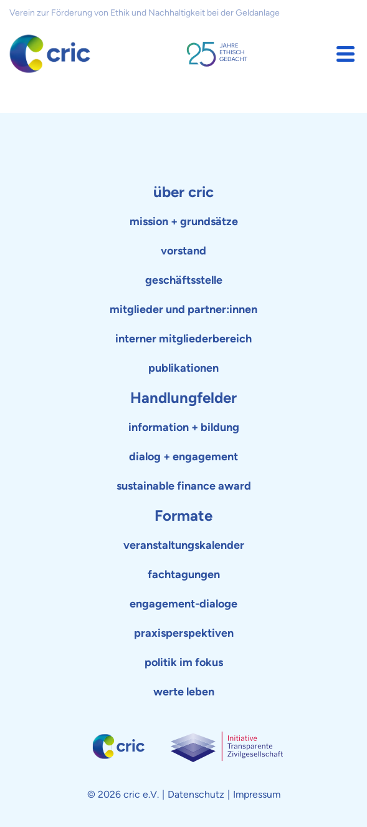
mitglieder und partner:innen (183, 309)
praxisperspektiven (184, 633)
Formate (183, 515)
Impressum (256, 794)
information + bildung (183, 427)
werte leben (183, 692)
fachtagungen (184, 574)
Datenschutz (196, 794)
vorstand (183, 251)
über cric (183, 192)
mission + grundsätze (184, 221)
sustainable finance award (184, 486)
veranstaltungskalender (183, 545)
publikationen (183, 368)
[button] (345, 54)
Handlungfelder (183, 398)
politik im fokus (184, 662)
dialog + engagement (183, 456)
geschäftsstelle (183, 280)
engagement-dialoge (183, 604)
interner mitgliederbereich (183, 339)
